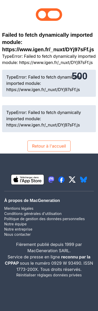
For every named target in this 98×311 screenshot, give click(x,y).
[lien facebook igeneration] (61, 179)
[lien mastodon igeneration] (51, 179)
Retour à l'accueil (49, 146)
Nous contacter (17, 234)
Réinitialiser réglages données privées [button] (49, 275)
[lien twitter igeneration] (72, 179)
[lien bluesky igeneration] (83, 179)
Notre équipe (15, 224)
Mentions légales (18, 208)
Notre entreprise (18, 229)
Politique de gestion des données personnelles (44, 219)
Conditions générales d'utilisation (33, 213)
